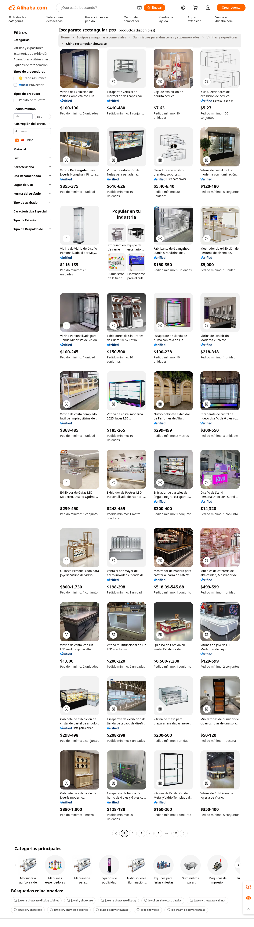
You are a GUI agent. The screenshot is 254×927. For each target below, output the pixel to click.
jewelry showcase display (118, 900)
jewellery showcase (28, 910)
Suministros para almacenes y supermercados (166, 37)
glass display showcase (112, 910)
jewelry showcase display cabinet (36, 900)
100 (175, 833)
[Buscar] (155, 7)
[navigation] (32, 432)
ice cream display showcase (186, 910)
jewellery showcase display (163, 900)
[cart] (196, 8)
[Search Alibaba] (97, 7)
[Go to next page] (184, 833)
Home (65, 37)
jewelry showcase (80, 900)
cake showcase (148, 910)
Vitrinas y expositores (222, 37)
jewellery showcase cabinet (69, 910)
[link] (248, 886)
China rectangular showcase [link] (86, 44)
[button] (139, 7)
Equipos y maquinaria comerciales (101, 37)
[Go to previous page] (116, 833)
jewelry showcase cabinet (207, 900)
